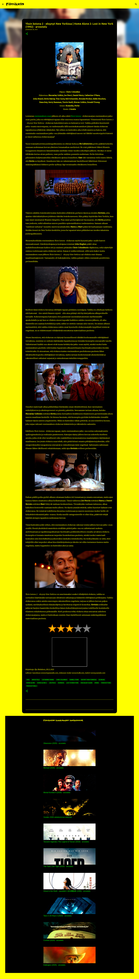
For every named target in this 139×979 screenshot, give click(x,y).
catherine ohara (48, 679)
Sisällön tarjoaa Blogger (69, 976)
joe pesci (52, 683)
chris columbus (61, 679)
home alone (30, 683)
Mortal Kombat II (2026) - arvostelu (56, 792)
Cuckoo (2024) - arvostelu (53, 940)
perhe (97, 683)
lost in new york (72, 683)
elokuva (102, 679)
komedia (61, 683)
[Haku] (27, 4)
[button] (27, 33)
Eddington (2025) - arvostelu (54, 965)
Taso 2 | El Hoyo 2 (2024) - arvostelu (57, 916)
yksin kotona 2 (31, 686)
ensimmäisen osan (43, 116)
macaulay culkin (86, 683)
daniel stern (74, 679)
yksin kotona (106, 683)
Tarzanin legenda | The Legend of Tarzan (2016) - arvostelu (66, 842)
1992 (27, 679)
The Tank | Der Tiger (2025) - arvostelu (58, 866)
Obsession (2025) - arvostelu (54, 743)
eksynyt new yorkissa (88, 679)
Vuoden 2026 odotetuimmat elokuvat (57, 817)
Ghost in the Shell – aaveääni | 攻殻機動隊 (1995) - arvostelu (66, 891)
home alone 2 (42, 683)
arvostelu (36, 679)
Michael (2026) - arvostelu (53, 768)
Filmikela (15, 4)
